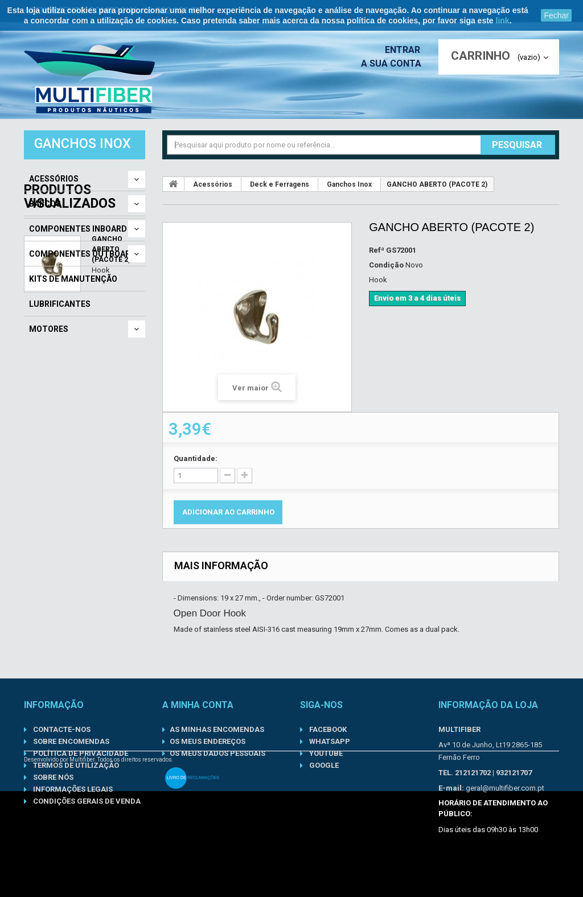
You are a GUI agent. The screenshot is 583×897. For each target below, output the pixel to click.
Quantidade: (195, 458)
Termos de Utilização (75, 765)
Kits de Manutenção (73, 278)
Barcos (45, 203)
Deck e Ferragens (279, 184)
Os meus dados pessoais (217, 753)
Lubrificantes (60, 303)
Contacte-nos (61, 729)
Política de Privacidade (79, 753)
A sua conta (394, 63)
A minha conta (197, 705)
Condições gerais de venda (86, 801)
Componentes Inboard (78, 228)
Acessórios (54, 178)
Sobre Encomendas (70, 741)
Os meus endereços (207, 741)
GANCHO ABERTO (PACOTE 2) (111, 423)
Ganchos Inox (349, 184)
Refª (376, 250)
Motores (48, 329)
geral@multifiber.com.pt (505, 788)
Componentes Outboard (82, 253)
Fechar (556, 15)
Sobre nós (52, 777)
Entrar (406, 49)
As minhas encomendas (217, 729)
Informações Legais (72, 789)
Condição (386, 265)
